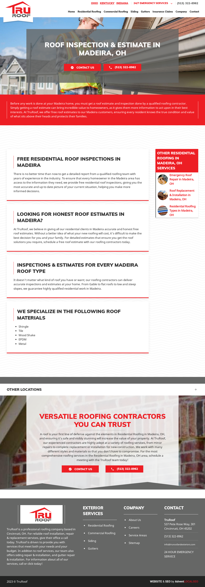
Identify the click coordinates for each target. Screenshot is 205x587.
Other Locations (24, 389)
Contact (194, 11)
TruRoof (169, 520)
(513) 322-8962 (187, 3)
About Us (135, 520)
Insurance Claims (163, 11)
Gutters (145, 11)
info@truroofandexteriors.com (179, 544)
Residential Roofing (89, 11)
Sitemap (134, 543)
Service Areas (138, 535)
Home (71, 11)
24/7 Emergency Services (153, 3)
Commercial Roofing (116, 11)
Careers (134, 527)
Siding (134, 11)
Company (181, 11)
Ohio (94, 3)
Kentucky (107, 3)
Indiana (122, 3)
